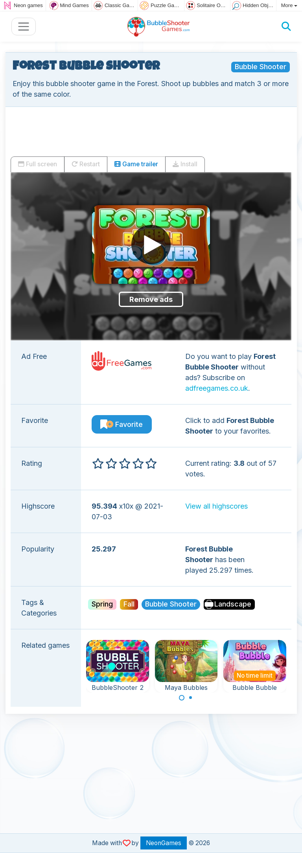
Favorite (121, 424)
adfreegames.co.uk (216, 388)
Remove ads (151, 299)
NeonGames (163, 843)
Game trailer (136, 164)
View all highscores (216, 506)
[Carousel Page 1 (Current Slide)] (181, 697)
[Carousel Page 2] (190, 697)
